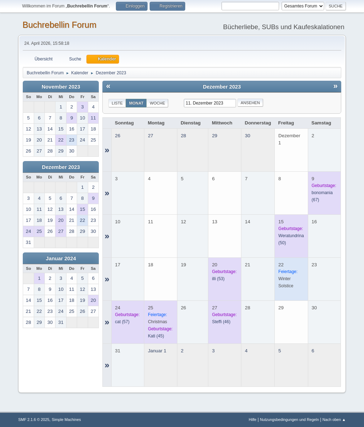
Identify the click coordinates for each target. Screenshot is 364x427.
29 (214, 135)
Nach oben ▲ (334, 419)
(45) (156, 335)
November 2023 (61, 87)
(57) (122, 321)
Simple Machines (66, 419)
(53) (218, 278)
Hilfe (253, 419)
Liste (117, 103)
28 (183, 135)
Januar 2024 (61, 258)
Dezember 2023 (61, 167)
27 (150, 135)
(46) (221, 321)
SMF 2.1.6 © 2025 (33, 419)
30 (247, 135)
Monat (136, 103)
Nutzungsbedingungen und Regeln (289, 419)
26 (118, 135)
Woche (157, 103)
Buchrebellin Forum (59, 25)
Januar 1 (157, 350)
